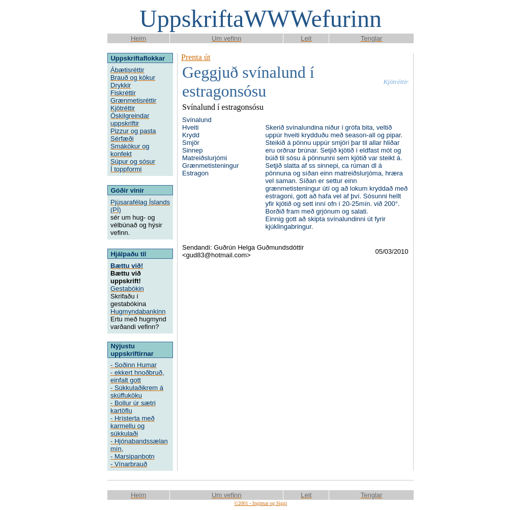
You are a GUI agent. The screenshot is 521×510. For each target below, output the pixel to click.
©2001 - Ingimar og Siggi (260, 503)
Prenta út (195, 57)
